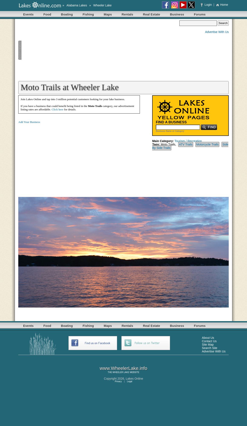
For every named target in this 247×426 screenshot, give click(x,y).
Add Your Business (29, 122)
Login (207, 4)
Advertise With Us (217, 32)
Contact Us (209, 341)
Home (222, 4)
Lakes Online (134, 378)
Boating (67, 14)
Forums (200, 14)
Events (28, 14)
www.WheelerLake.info (123, 368)
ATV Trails (186, 144)
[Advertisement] (98, 50)
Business (177, 14)
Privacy (118, 381)
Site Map (208, 344)
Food (47, 14)
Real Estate (151, 14)
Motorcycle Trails (207, 144)
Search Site (209, 348)
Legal (129, 381)
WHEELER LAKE (121, 372)
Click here (57, 109)
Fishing (88, 14)
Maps (108, 14)
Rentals (127, 14)
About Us (208, 337)
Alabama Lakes (77, 5)
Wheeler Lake (102, 5)
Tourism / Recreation (188, 141)
